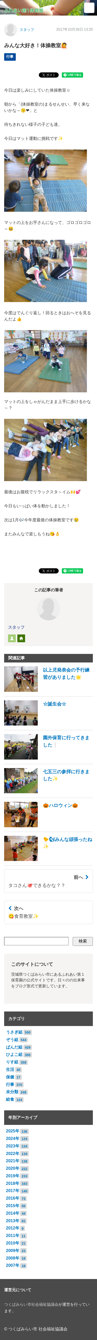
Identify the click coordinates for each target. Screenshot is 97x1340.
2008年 (12, 1258)
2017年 (12, 1190)
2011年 (12, 1235)
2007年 (12, 1265)
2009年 (12, 1250)
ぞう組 (12, 1039)
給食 (10, 1099)
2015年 (12, 1206)
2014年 (12, 1213)
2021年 (12, 1161)
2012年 (12, 1228)
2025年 (12, 1131)
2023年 (12, 1146)
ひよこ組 (14, 1054)
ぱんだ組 (14, 1047)
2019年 (12, 1176)
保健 (10, 1077)
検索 (83, 941)
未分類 (12, 1092)
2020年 (12, 1168)
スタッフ (27, 30)
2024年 (12, 1138)
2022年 (12, 1153)
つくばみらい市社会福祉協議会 (31, 1304)
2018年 (12, 1183)
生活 (10, 1069)
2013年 (12, 1221)
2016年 (12, 1198)
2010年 (12, 1243)
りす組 (12, 1062)
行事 (9, 57)
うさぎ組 (14, 1032)
